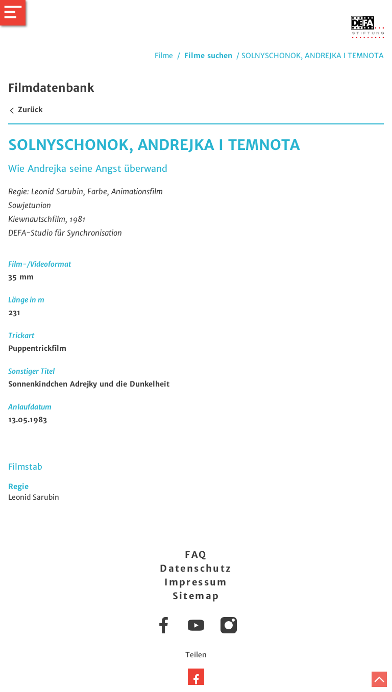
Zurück (25, 109)
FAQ (196, 554)
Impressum (196, 582)
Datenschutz (196, 568)
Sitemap (196, 596)
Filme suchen (208, 55)
